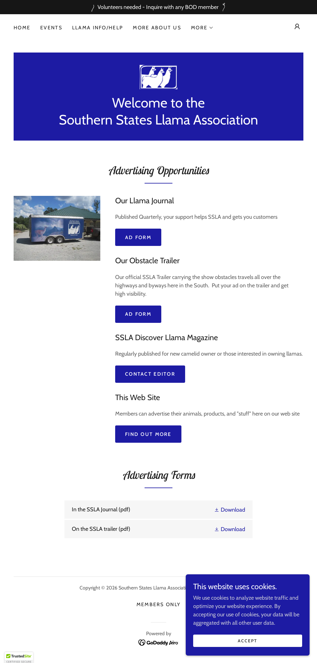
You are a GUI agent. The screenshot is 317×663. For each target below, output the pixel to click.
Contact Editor (150, 374)
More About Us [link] (157, 28)
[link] (159, 76)
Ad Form (138, 237)
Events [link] (51, 28)
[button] (202, 28)
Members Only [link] (158, 604)
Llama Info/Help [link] (97, 28)
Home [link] (22, 28)
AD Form (138, 314)
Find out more (148, 434)
